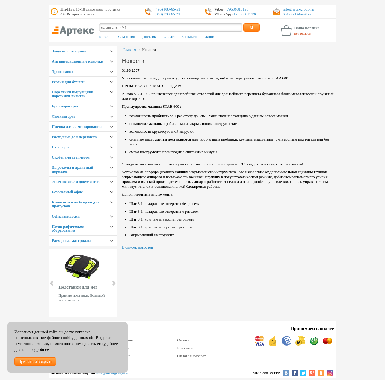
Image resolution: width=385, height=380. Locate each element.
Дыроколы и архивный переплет (72, 169)
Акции (208, 37)
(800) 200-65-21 (167, 14)
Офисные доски (66, 216)
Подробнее (39, 349)
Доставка (149, 37)
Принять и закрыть (35, 361)
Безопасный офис (67, 192)
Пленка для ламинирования (77, 126)
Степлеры (60, 147)
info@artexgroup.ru (298, 9)
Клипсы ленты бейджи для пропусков (75, 204)
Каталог (105, 37)
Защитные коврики (69, 51)
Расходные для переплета (74, 136)
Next (114, 283)
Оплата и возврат (191, 356)
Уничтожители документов (76, 181)
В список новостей (137, 247)
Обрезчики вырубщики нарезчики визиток (72, 94)
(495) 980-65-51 (167, 9)
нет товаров (302, 33)
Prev (52, 283)
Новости (149, 50)
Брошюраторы (65, 106)
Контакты (189, 37)
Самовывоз (127, 37)
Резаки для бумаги (68, 81)
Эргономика (62, 71)
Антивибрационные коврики (77, 61)
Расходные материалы (71, 240)
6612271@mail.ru (297, 14)
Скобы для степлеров (71, 157)
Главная (129, 50)
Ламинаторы (63, 116)
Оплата (169, 37)
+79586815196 (236, 9)
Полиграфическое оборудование (68, 228)
